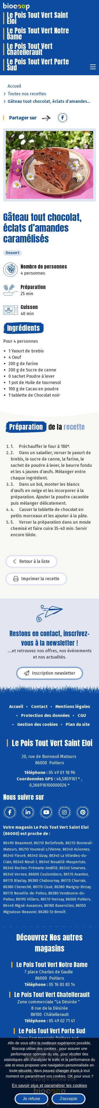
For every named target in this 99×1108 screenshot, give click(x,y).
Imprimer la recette (36, 578)
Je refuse (31, 1098)
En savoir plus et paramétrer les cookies (49, 1085)
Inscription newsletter (49, 673)
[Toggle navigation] (93, 68)
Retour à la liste (31, 561)
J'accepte (68, 1098)
